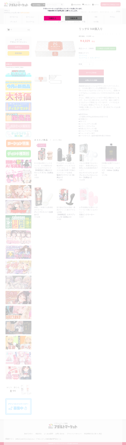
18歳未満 (74, 18)
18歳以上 (52, 18)
